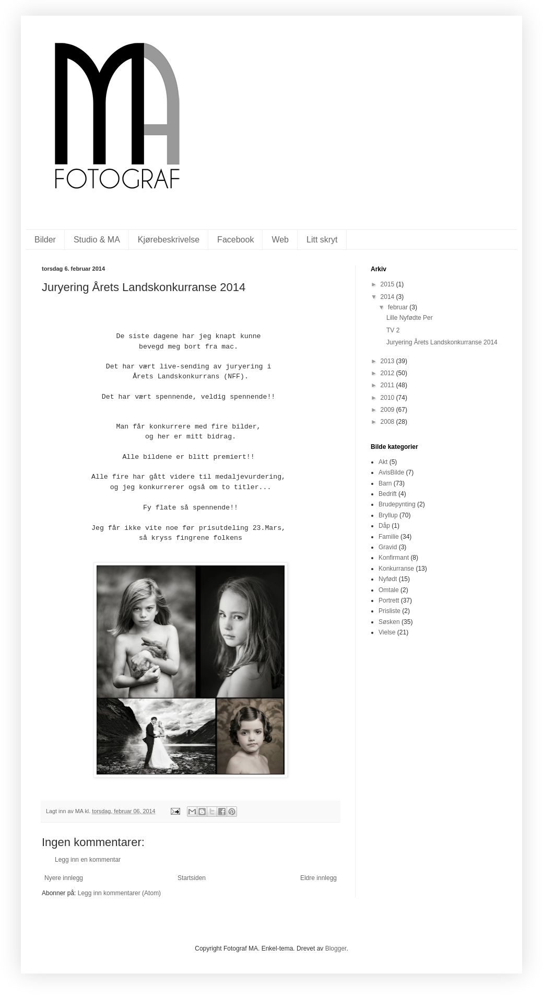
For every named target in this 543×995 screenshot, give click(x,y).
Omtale (389, 590)
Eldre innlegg (318, 878)
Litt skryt (322, 239)
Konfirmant (394, 557)
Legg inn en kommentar (88, 859)
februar (398, 307)
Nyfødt (388, 579)
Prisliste (389, 611)
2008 (388, 421)
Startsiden (192, 878)
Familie (389, 536)
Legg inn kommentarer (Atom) (119, 893)
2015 (388, 284)
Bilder (45, 239)
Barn (385, 483)
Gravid (388, 547)
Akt (383, 462)
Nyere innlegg (63, 878)
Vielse (387, 632)
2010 (388, 397)
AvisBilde (391, 472)
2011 (388, 385)
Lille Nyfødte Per (409, 317)
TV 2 (392, 330)
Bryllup (388, 515)
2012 (388, 373)
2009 (388, 409)
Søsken (389, 622)
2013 (388, 361)
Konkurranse (396, 568)
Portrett (389, 600)
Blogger (336, 948)
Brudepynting (397, 504)
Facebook (235, 239)
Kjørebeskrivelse (168, 239)
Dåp (384, 525)
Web (280, 239)
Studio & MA (97, 239)
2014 (388, 296)
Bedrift (388, 494)
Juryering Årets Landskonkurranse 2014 (442, 342)
